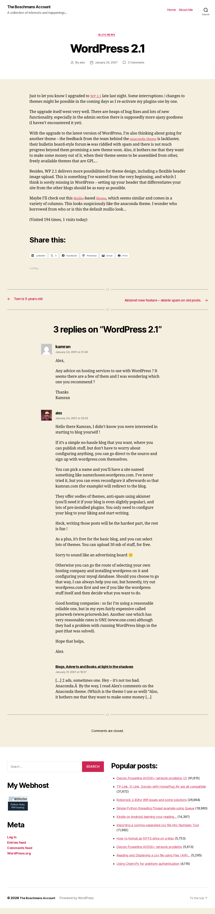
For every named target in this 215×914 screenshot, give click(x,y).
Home (171, 10)
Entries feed (16, 848)
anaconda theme (145, 140)
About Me (186, 10)
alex (81, 64)
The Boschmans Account (31, 7)
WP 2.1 (96, 97)
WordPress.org (19, 859)
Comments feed (19, 854)
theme (103, 199)
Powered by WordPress (80, 904)
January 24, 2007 (106, 64)
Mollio (79, 199)
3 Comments (136, 64)
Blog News (107, 35)
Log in (11, 843)
